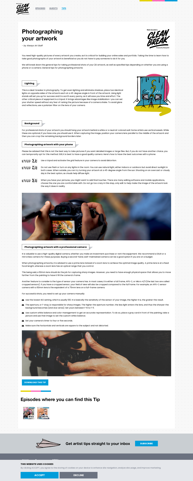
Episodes (40, 8)
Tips (64, 8)
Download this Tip (35, 382)
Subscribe (146, 443)
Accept (39, 475)
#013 (31, 416)
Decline (78, 475)
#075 (45, 416)
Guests (53, 8)
